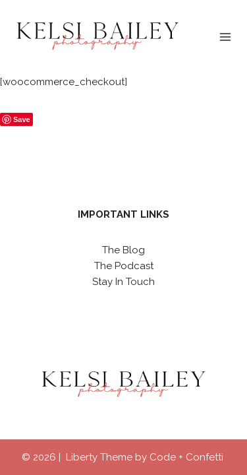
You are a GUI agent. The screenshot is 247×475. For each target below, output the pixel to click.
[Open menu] (225, 36)
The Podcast (123, 266)
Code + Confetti (188, 457)
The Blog (123, 250)
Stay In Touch (123, 282)
